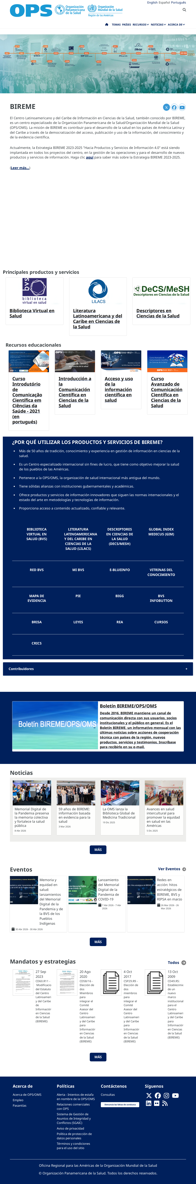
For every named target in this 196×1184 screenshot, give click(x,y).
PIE (78, 595)
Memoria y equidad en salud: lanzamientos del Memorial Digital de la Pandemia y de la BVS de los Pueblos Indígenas (51, 900)
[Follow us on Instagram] (166, 1095)
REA (120, 621)
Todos (173, 961)
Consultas (108, 1093)
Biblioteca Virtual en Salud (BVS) (36, 534)
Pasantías (19, 1104)
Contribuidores (21, 667)
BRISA (37, 621)
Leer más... (20, 167)
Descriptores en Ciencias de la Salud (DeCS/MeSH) (119, 536)
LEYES (78, 621)
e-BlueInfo (120, 569)
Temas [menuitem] (116, 24)
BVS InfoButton (161, 597)
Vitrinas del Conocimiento (161, 572)
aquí (89, 157)
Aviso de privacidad (70, 1127)
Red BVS (37, 569)
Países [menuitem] (126, 24)
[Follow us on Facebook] (158, 1095)
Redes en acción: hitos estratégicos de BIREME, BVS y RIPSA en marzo (169, 888)
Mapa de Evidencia (37, 597)
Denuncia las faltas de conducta (120, 1103)
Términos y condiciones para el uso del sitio (73, 1144)
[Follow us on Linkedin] (148, 1103)
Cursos (161, 621)
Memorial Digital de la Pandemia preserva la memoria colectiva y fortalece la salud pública (32, 816)
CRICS (37, 642)
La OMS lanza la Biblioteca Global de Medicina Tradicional (119, 812)
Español (164, 2)
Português (178, 2)
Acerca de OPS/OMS (27, 1093)
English (152, 2)
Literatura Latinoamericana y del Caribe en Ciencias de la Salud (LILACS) (80, 539)
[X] (149, 1095)
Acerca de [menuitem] (175, 24)
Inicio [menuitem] (106, 25)
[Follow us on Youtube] (175, 1095)
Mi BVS (78, 569)
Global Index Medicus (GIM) (161, 531)
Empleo (18, 1098)
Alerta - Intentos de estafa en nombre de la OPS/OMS (76, 1095)
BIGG (119, 595)
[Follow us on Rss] (165, 1103)
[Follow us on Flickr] (156, 1103)
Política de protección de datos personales (74, 1134)
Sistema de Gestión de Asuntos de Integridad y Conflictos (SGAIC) (74, 1117)
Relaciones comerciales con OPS (73, 1105)
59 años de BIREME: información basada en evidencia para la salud (74, 814)
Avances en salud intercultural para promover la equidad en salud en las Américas (163, 816)
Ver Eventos (169, 867)
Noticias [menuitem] (157, 24)
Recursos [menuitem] (139, 24)
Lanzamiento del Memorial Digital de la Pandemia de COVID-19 (108, 888)
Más (98, 848)
